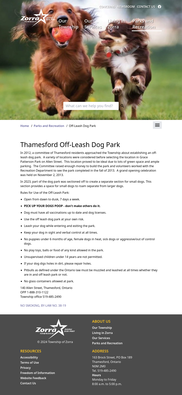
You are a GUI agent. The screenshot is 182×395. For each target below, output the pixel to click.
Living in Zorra (116, 24)
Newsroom (126, 7)
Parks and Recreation (143, 24)
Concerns (107, 7)
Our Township (68, 24)
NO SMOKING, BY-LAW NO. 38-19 (43, 305)
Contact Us (146, 7)
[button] (157, 125)
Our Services (92, 24)
